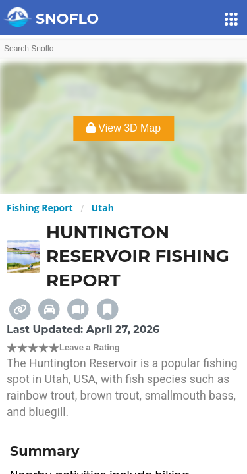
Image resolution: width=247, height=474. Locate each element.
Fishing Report (40, 207)
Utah (103, 207)
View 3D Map (123, 128)
